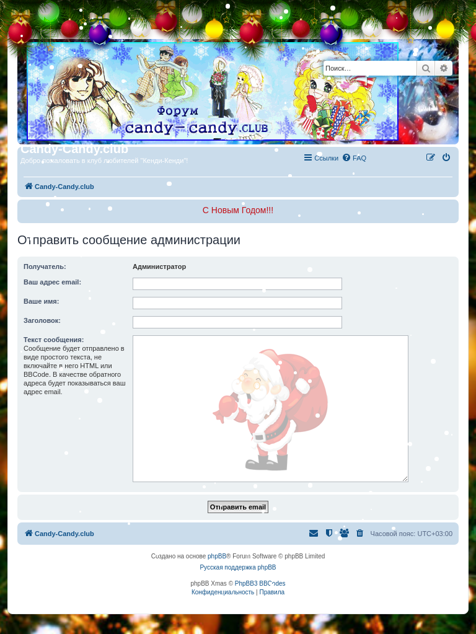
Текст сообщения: (54, 339)
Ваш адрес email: (52, 282)
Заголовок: (42, 320)
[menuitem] (354, 158)
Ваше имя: (41, 301)
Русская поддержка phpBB (238, 567)
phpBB (217, 556)
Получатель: (45, 266)
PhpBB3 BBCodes (260, 583)
